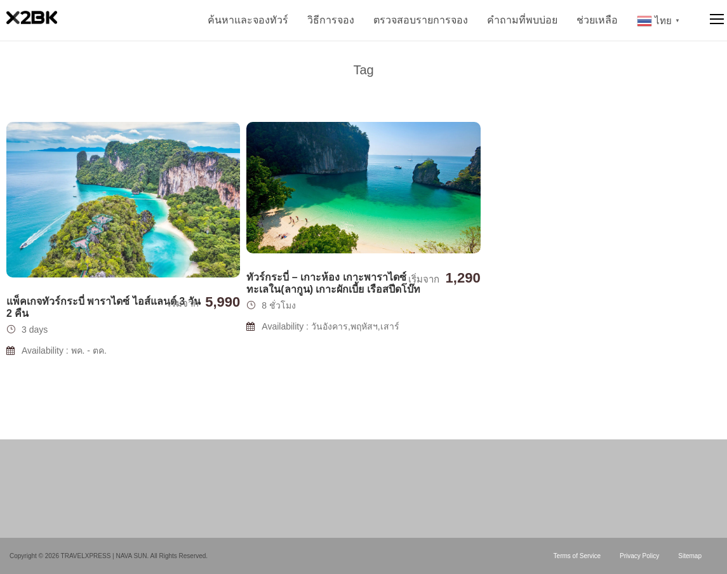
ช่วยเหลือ (597, 20)
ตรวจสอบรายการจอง (420, 20)
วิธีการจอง (330, 20)
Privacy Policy (639, 555)
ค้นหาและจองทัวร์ (248, 20)
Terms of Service (577, 555)
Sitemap (690, 555)
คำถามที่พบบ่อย (522, 20)
